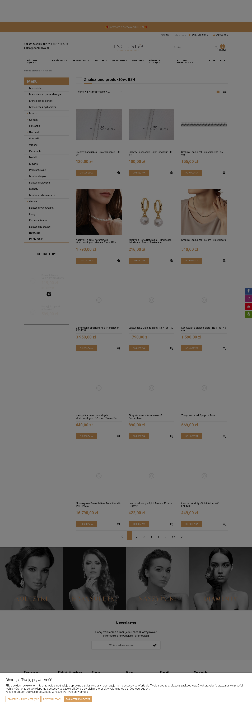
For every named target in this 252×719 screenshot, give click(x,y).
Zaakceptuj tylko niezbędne (23, 699)
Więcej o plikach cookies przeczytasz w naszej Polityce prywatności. (47, 691)
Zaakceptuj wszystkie (78, 699)
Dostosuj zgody (52, 699)
